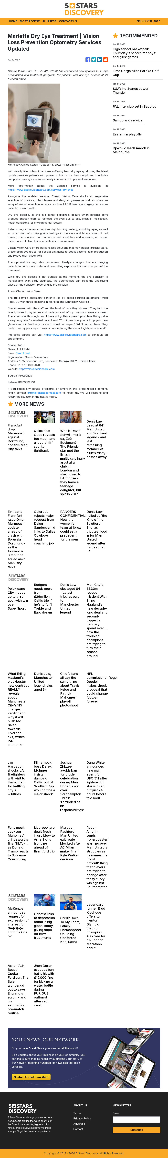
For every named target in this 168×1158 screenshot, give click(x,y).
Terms (77, 1113)
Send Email (23, 353)
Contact (78, 1129)
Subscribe (136, 1129)
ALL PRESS (49, 21)
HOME (13, 21)
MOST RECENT (30, 21)
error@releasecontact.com (44, 392)
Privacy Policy (82, 1118)
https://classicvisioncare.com (37, 369)
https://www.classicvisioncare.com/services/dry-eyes (40, 189)
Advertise (79, 1123)
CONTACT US (68, 21)
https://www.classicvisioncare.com (65, 334)
